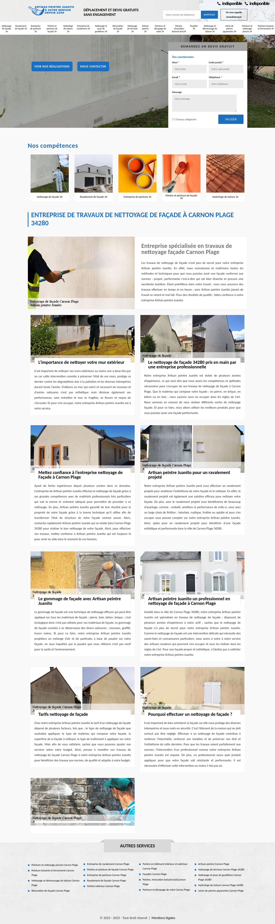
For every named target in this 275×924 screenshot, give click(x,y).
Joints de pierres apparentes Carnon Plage (221, 890)
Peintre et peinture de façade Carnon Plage (110, 869)
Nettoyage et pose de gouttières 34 (101, 29)
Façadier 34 (194, 27)
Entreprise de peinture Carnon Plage (106, 875)
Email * (176, 77)
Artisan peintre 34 (145, 29)
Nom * (175, 62)
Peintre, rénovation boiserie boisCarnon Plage (164, 882)
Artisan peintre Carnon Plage (213, 864)
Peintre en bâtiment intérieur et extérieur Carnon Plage (165, 866)
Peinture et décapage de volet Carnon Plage (166, 889)
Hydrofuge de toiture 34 (68, 29)
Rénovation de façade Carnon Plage (51, 890)
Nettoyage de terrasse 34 (132, 29)
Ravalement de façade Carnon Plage (106, 880)
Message (177, 92)
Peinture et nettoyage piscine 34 (247, 29)
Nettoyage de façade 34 (6, 29)
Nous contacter (93, 66)
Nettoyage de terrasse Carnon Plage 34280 (221, 869)
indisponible (229, 3)
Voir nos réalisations (52, 66)
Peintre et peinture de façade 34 (52, 29)
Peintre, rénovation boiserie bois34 (179, 29)
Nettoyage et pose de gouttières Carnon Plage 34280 (219, 877)
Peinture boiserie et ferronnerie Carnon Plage (53, 873)
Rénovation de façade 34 (118, 29)
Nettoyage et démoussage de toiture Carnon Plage (55, 883)
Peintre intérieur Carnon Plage (103, 886)
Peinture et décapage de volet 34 (160, 29)
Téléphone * (215, 77)
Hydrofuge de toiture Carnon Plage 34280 (220, 885)
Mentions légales (163, 918)
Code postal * (216, 62)
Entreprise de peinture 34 (35, 29)
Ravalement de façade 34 (21, 27)
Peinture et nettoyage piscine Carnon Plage (55, 865)
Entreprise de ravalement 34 (83, 27)
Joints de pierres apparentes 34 (229, 29)
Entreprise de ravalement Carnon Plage (108, 864)
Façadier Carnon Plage (155, 874)
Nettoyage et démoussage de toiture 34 (210, 29)
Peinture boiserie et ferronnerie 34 (266, 27)
